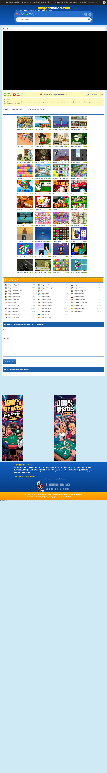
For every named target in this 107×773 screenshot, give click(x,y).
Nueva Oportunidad (59, 129)
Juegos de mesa (45, 311)
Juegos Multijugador (60, 479)
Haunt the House (76, 147)
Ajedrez (19, 209)
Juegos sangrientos (79, 308)
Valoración (10, 94)
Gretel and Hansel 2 (59, 147)
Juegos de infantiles (46, 305)
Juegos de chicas (46, 308)
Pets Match (20, 178)
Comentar (9, 361)
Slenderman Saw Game (59, 162)
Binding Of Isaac (40, 162)
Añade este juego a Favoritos (53, 94)
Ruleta (55, 209)
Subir (75, 497)
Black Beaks (39, 129)
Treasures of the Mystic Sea (23, 129)
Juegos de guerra (46, 299)
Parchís (19, 194)
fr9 (41, 291)
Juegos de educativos (47, 285)
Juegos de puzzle (79, 305)
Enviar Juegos (39, 497)
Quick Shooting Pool (77, 272)
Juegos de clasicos (13, 305)
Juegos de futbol (45, 296)
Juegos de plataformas (80, 302)
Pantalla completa (94, 94)
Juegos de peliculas (79, 299)
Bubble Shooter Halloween (59, 257)
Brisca (73, 241)
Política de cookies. (92, 2)
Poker (54, 194)
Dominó (37, 194)
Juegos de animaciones (15, 291)
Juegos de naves (79, 296)
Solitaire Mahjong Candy (41, 225)
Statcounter (3, 500)
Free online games (46, 479)
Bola (54, 225)
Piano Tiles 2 (39, 257)
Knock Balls (21, 241)
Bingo (72, 194)
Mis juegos (22, 14)
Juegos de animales (14, 294)
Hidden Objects (75, 178)
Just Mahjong (75, 225)
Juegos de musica (79, 294)
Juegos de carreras (13, 299)
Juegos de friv (45, 294)
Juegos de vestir (78, 311)
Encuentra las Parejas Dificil (59, 178)
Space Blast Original (41, 241)
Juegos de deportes (13, 314)
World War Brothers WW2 (23, 272)
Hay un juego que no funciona (54, 497)
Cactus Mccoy (39, 147)
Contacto (30, 497)
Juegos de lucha (78, 285)
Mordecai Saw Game (23, 162)
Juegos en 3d (45, 314)
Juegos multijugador (79, 291)
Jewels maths (57, 241)
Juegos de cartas (13, 302)
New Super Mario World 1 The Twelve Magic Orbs (23, 257)
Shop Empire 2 (75, 129)
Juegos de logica (46, 317)
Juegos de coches (13, 308)
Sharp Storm (21, 225)
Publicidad (69, 497)
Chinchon (38, 209)
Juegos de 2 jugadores (14, 285)
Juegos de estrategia (47, 288)
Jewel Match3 (57, 272)
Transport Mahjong (41, 178)
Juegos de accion (13, 288)
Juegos (32, 14)
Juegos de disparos (13, 317)
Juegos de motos (79, 288)
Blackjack (74, 209)
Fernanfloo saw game (41, 272)
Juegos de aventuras (18, 109)
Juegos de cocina (13, 311)
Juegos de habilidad (46, 302)
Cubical (73, 257)
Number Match (75, 162)
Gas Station (20, 147)
